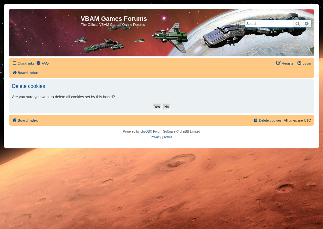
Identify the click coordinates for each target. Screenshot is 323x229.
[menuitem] (42, 63)
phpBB (145, 131)
